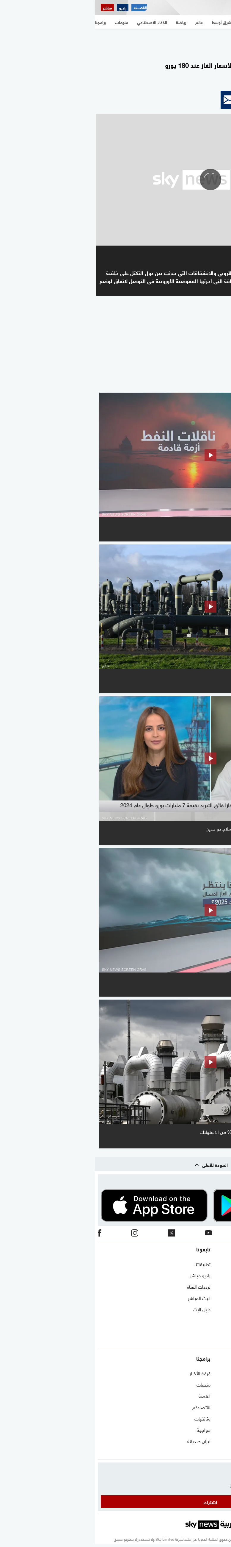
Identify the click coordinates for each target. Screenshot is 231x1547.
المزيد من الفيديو (197, 384)
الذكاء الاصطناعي (212, 1429)
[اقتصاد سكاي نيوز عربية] (44, 7)
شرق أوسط (217, 1373)
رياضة (222, 1418)
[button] (218, 100)
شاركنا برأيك (216, 1343)
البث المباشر (104, 1297)
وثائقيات (108, 1418)
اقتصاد (221, 1441)
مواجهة (109, 1429)
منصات (109, 1384)
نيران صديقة (104, 1441)
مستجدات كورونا (212, 1395)
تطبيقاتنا (108, 1263)
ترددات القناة (104, 1286)
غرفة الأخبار (105, 1373)
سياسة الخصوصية (211, 1309)
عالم (224, 1407)
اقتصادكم (107, 1407)
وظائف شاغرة (215, 1320)
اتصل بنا (220, 1263)
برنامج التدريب (215, 1286)
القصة (110, 1395)
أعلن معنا (219, 1331)
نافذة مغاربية (216, 1384)
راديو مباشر (105, 1275)
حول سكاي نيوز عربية (208, 1275)
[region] (115, 42)
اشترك (115, 1502)
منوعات (221, 1452)
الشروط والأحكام (212, 1297)
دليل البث (107, 1309)
